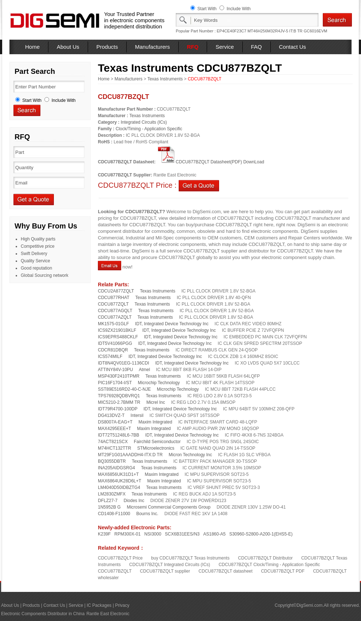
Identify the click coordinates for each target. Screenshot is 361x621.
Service (224, 47)
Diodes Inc (134, 500)
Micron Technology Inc (190, 454)
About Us (68, 47)
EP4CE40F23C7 (231, 31)
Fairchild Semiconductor (157, 441)
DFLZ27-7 (108, 500)
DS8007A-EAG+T (115, 422)
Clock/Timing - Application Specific (149, 128)
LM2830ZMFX (112, 494)
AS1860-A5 (214, 534)
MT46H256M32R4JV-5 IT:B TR (274, 31)
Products (107, 47)
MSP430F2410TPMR (118, 376)
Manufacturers (152, 47)
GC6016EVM (315, 31)
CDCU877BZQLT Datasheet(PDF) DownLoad (210, 161)
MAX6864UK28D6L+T (119, 480)
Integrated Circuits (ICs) (144, 122)
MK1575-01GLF (113, 323)
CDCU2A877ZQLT (116, 291)
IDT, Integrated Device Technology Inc (172, 323)
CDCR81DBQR (113, 350)
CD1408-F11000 (114, 513)
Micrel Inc (155, 402)
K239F (104, 534)
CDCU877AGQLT (115, 310)
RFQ (193, 47)
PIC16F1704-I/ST (115, 382)
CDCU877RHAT (113, 297)
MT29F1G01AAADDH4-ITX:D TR (130, 454)
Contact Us (292, 47)
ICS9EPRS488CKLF (118, 336)
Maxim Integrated (155, 422)
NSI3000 (152, 534)
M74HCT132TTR (114, 448)
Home (32, 47)
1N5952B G (109, 507)
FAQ (256, 47)
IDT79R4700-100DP (118, 408)
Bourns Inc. (147, 513)
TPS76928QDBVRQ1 (119, 395)
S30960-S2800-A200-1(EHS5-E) (261, 534)
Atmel (144, 369)
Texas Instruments (165, 78)
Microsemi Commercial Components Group (168, 507)
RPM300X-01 (127, 534)
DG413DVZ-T (111, 415)
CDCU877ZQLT (113, 304)
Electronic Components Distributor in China (42, 613)
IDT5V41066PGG (115, 343)
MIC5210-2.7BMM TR (119, 402)
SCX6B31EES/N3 (182, 534)
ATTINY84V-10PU (115, 369)
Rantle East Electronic (107, 613)
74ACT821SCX (113, 441)
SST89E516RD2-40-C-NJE (124, 389)
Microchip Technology (159, 382)
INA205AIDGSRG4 (116, 467)
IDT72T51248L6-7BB (118, 435)
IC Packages (99, 605)
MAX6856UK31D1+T (118, 474)
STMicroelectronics (155, 448)
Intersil (137, 415)
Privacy (122, 605)
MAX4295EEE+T (114, 428)
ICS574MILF (110, 356)
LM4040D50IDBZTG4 (119, 487)
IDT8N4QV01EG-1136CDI (123, 363)
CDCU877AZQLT (114, 317)
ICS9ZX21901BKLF (117, 330)
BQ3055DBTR (112, 461)
